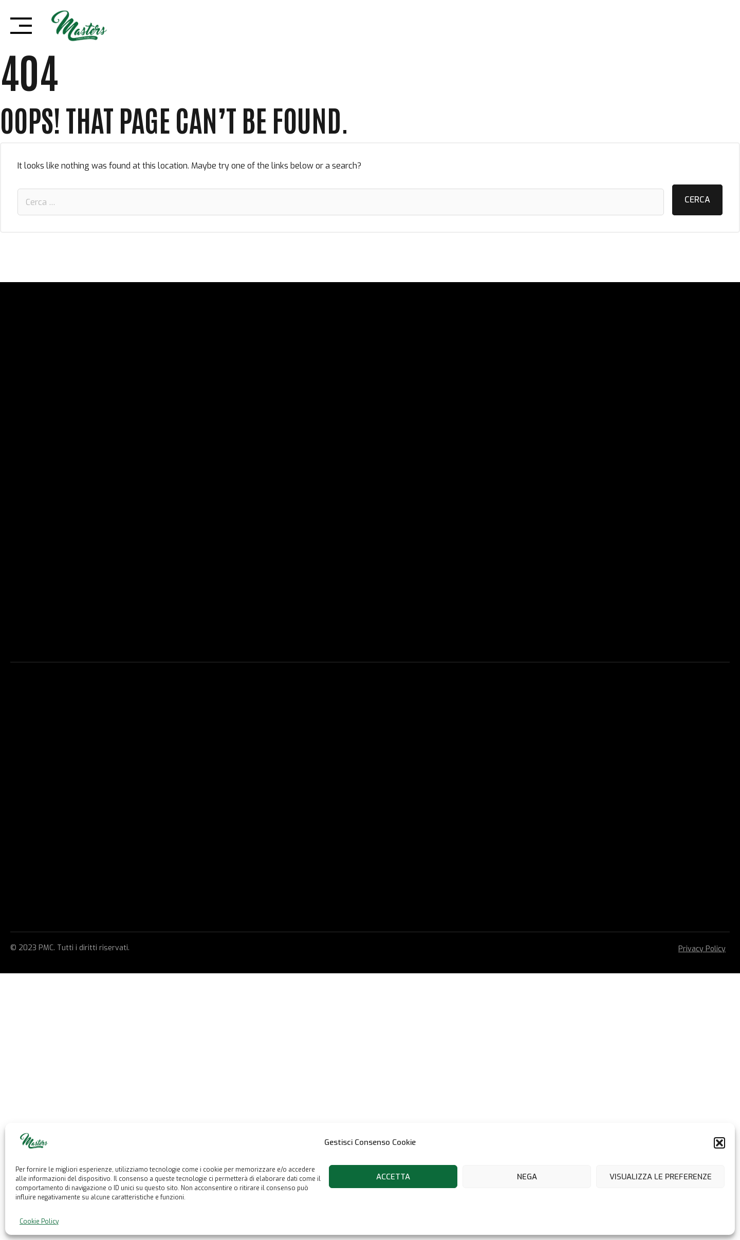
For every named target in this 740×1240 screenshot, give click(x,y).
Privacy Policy (702, 949)
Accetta (393, 1177)
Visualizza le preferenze (660, 1177)
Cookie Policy (39, 1221)
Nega (527, 1177)
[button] (719, 1143)
